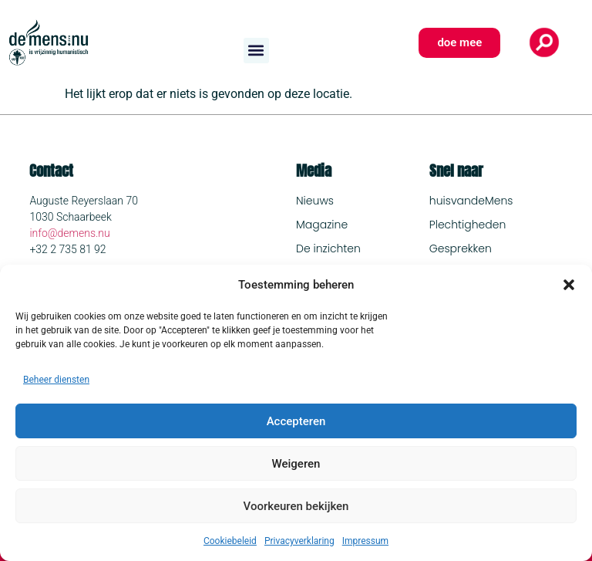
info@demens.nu (69, 233)
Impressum (365, 541)
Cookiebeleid (230, 541)
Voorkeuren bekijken (296, 506)
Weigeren (296, 464)
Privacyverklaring (299, 541)
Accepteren (296, 421)
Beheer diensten (56, 379)
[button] (569, 284)
